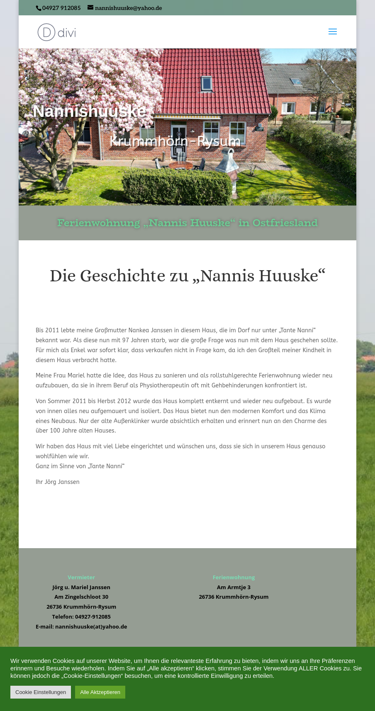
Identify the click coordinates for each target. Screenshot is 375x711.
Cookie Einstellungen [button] (40, 692)
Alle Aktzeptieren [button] (100, 692)
